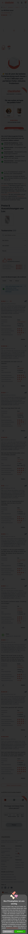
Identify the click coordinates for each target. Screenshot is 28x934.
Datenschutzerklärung (12, 928)
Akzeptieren (20, 931)
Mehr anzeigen (8, 931)
